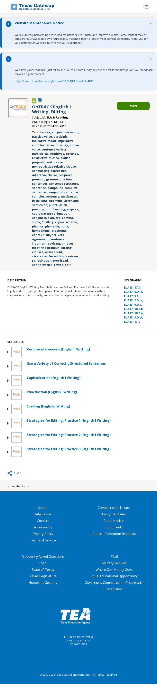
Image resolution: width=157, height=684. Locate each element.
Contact (43, 520)
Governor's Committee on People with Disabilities (114, 585)
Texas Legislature (43, 576)
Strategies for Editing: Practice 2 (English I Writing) (69, 435)
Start (133, 106)
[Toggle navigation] (146, 6)
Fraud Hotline (114, 520)
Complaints (114, 527)
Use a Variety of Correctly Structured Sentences (66, 363)
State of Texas (43, 569)
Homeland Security (43, 582)
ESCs (43, 563)
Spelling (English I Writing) (48, 406)
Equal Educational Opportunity (114, 576)
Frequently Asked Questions (42, 556)
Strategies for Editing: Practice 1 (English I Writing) (69, 420)
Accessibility (43, 527)
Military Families (114, 563)
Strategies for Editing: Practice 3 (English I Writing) (69, 449)
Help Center (43, 514)
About (43, 507)
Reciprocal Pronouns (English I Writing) (58, 349)
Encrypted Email (114, 514)
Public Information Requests (114, 533)
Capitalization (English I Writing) (54, 377)
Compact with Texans (114, 507)
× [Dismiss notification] (151, 23)
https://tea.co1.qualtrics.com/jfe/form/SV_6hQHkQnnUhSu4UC (54, 81)
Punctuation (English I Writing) (52, 392)
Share (17, 473)
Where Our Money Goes (114, 569)
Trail (114, 556)
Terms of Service (43, 540)
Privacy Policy (43, 533)
